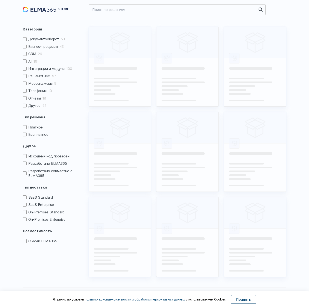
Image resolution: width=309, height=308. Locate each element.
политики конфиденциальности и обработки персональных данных (135, 299)
